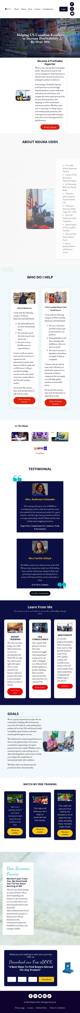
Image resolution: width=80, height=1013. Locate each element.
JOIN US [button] (65, 686)
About (23, 9)
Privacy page (20, 1008)
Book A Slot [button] (40, 687)
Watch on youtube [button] (15, 831)
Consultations (47, 9)
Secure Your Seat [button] (15, 691)
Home (16, 9)
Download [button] (46, 979)
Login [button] (63, 9)
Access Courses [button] (50, 127)
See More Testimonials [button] (40, 593)
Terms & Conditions (57, 1008)
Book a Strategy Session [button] (24, 400)
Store (30, 9)
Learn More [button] (40, 453)
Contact (37, 9)
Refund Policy (41, 1008)
